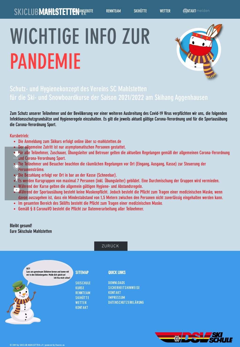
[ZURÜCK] (111, 246)
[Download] (16, 154)
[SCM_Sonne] (16, 166)
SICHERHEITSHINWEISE (124, 287)
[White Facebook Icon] (16, 178)
